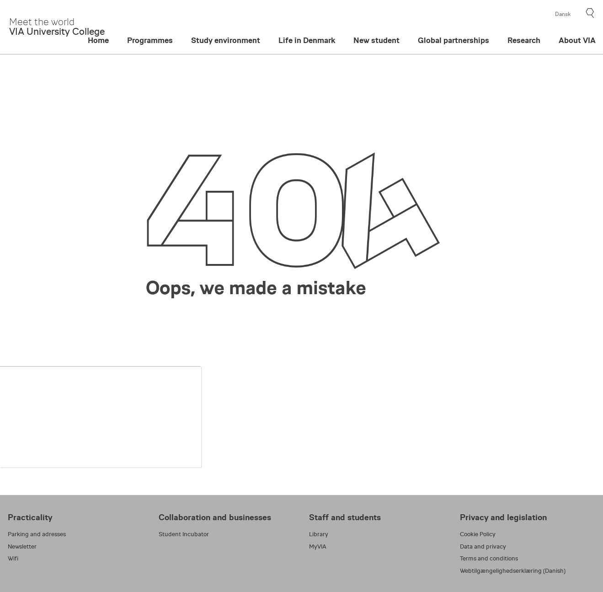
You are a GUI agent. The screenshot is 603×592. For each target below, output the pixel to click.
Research (523, 40)
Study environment (225, 40)
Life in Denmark (306, 40)
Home (98, 40)
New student (376, 40)
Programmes (150, 40)
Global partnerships (453, 40)
